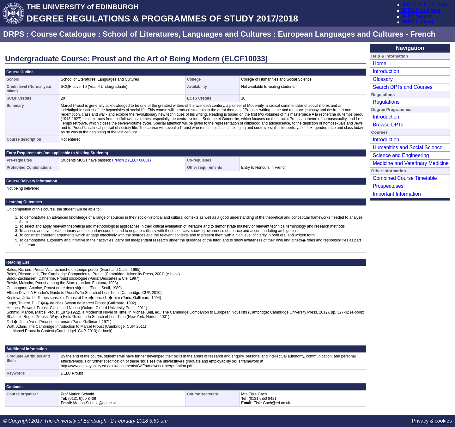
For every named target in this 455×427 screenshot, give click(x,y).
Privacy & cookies (432, 421)
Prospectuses (388, 186)
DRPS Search (416, 16)
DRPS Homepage (420, 10)
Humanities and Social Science (408, 147)
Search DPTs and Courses (403, 87)
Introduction (386, 71)
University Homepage (424, 4)
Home (379, 63)
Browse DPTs (388, 124)
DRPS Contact (416, 21)
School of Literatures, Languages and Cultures (187, 34)
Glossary (383, 79)
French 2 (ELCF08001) (131, 160)
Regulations (386, 102)
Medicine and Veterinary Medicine (411, 163)
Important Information (397, 194)
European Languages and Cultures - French (356, 34)
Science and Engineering (401, 155)
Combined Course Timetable (405, 178)
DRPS (13, 34)
